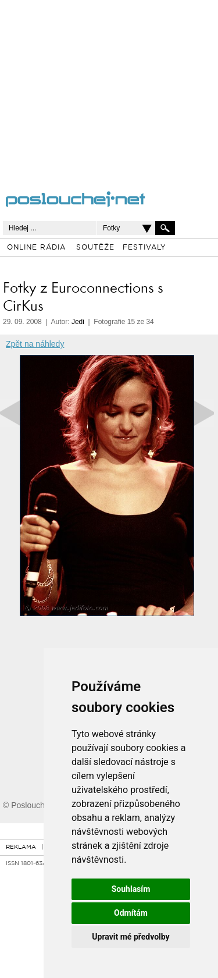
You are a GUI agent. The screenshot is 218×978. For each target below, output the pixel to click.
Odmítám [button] (131, 912)
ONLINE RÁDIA (36, 247)
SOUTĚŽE (95, 247)
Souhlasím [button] (131, 889)
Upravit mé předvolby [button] (130, 936)
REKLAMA (21, 847)
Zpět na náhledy (35, 343)
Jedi (78, 322)
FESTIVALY (144, 247)
